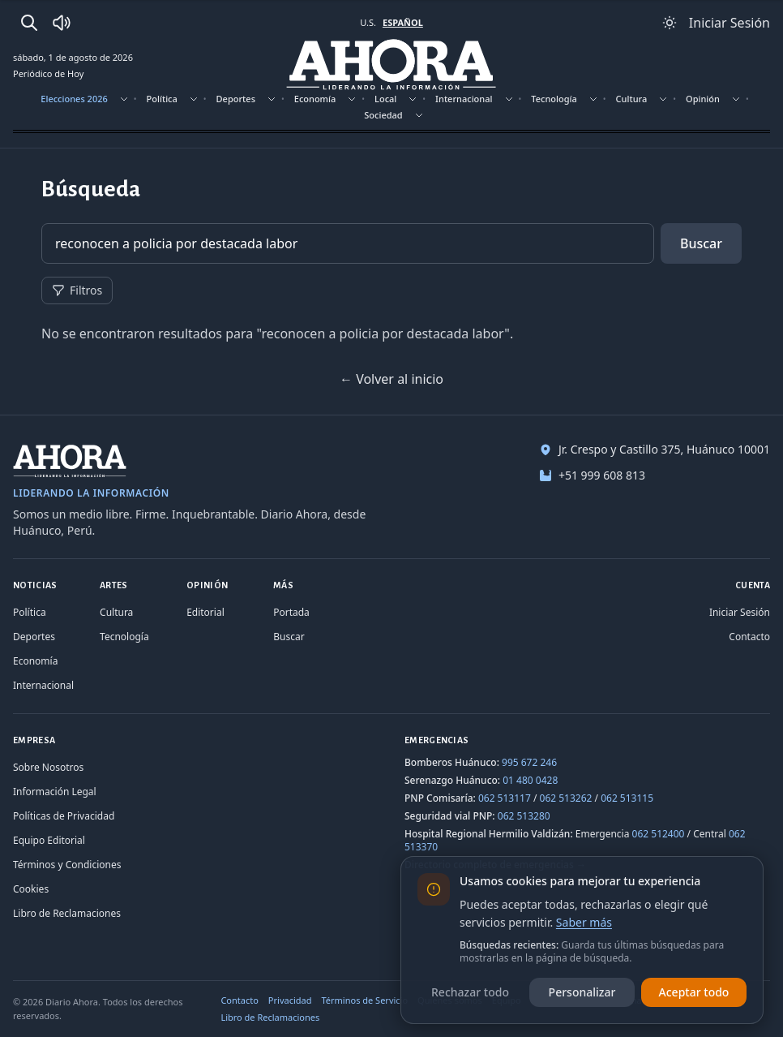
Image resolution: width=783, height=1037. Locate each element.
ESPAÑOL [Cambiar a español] (403, 22)
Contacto (749, 636)
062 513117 (504, 798)
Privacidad (290, 1000)
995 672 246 (529, 762)
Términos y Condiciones (67, 864)
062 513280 (524, 816)
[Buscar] (29, 22)
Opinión (703, 99)
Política (162, 99)
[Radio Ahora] (61, 22)
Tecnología (554, 99)
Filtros (77, 290)
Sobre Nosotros (48, 767)
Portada (291, 612)
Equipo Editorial (49, 840)
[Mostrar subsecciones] (124, 99)
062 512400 (658, 834)
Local (385, 99)
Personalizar (582, 992)
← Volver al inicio (391, 379)
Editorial (205, 612)
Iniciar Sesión (739, 612)
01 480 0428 (530, 780)
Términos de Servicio (364, 1000)
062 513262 (566, 798)
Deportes (235, 99)
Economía (315, 99)
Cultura (632, 99)
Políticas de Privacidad (63, 816)
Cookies (31, 889)
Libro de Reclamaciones (67, 913)
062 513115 (627, 798)
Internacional (463, 99)
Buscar (701, 243)
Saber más (584, 922)
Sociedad (383, 115)
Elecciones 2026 (74, 99)
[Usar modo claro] (669, 23)
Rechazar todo (470, 992)
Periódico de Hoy (48, 73)
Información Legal (54, 791)
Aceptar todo (694, 992)
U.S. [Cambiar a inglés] (368, 22)
